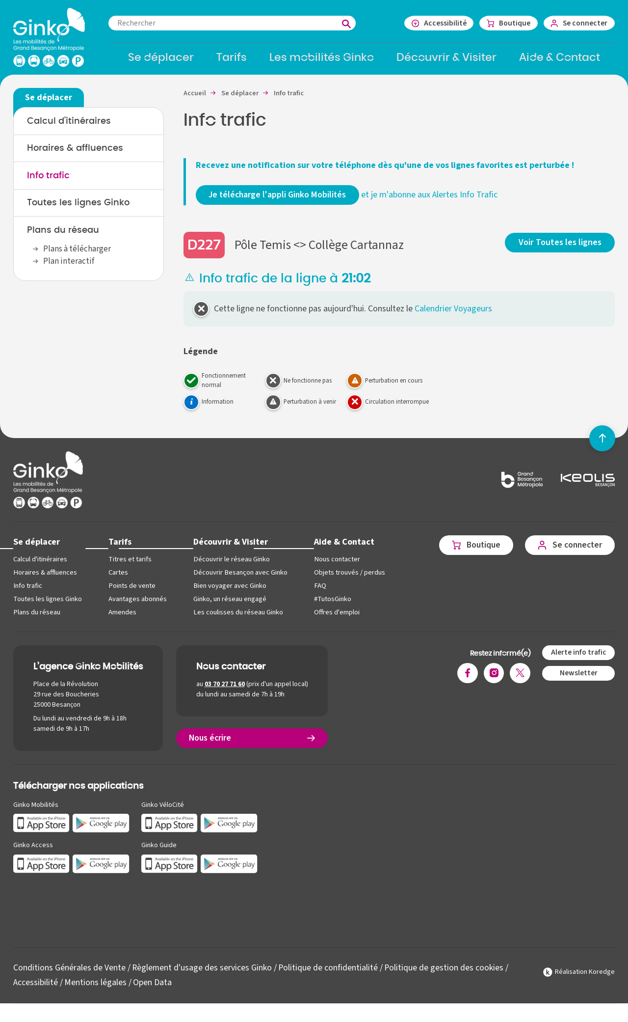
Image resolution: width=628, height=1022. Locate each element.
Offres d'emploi (336, 618)
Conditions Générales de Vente (69, 973)
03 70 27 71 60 (225, 690)
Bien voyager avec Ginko (229, 591)
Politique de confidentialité (329, 973)
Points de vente (131, 591)
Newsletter (578, 679)
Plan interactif (68, 268)
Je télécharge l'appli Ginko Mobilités (279, 200)
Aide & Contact (343, 548)
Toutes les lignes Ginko (78, 209)
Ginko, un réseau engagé (229, 605)
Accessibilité (35, 988)
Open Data (152, 988)
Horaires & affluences (75, 154)
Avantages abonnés (137, 605)
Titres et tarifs (130, 565)
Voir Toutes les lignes (561, 248)
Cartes (118, 578)
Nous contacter (336, 565)
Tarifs (119, 548)
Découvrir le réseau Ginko (231, 565)
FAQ (319, 591)
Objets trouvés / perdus (348, 578)
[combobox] (239, 23)
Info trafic (48, 181)
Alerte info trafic (578, 658)
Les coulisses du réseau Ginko (238, 618)
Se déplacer (36, 548)
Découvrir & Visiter (230, 548)
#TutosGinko (331, 605)
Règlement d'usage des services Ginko (202, 973)
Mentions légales (95, 988)
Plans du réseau (63, 236)
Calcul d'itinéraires (69, 126)
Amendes (122, 618)
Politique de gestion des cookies (445, 973)
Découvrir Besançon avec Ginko (240, 578)
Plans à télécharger (77, 255)
